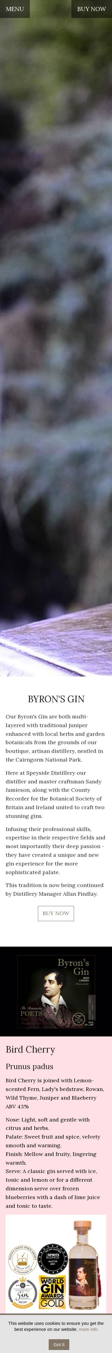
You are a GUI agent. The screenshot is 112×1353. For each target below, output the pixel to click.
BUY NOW (91, 9)
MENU (15, 9)
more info (88, 1329)
